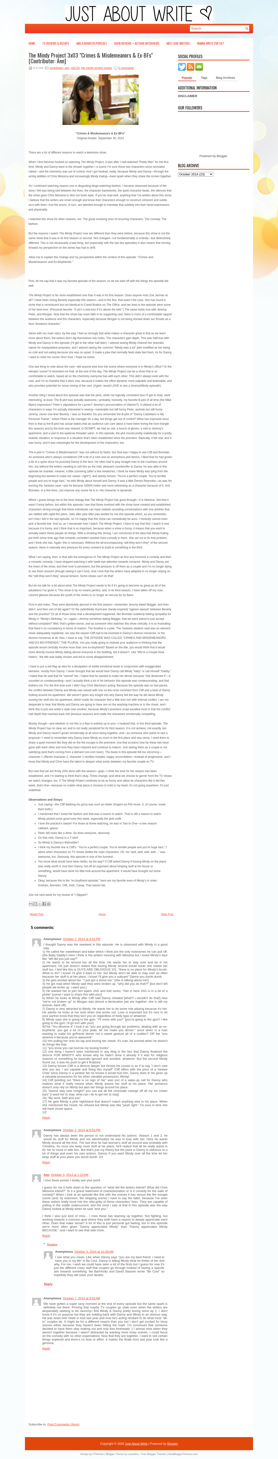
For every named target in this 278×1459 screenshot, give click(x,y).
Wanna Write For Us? (210, 43)
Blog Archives (225, 77)
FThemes (98, 1454)
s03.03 (75, 68)
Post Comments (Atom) (64, 1424)
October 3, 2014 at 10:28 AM (93, 1251)
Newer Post (36, 914)
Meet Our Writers (178, 43)
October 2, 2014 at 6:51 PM (81, 939)
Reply (46, 1117)
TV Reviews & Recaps (55, 43)
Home (32, 43)
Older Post (167, 914)
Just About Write (136, 1443)
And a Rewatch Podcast (91, 43)
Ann (46, 1175)
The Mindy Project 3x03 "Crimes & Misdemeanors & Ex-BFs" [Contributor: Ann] (91, 58)
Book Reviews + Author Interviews (136, 43)
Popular (187, 77)
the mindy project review (96, 68)
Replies (52, 1244)
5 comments (126, 68)
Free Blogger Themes (153, 1454)
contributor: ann (59, 68)
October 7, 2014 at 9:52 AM (81, 1298)
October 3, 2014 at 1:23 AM (69, 1175)
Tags (204, 77)
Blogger (222, 156)
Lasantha (133, 1454)
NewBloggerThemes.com (183, 1454)
